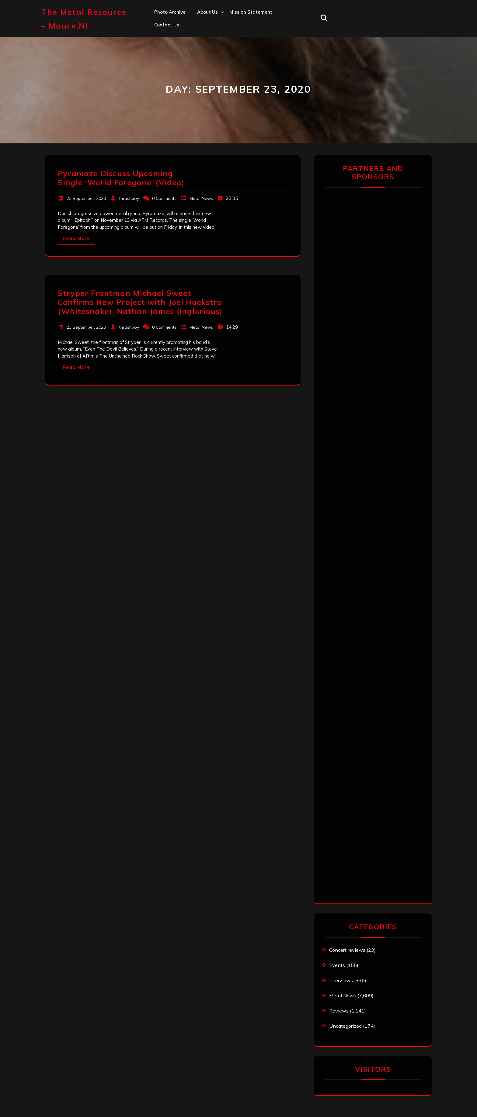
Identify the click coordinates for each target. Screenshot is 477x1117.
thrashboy (129, 198)
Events (337, 965)
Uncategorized (345, 1026)
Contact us (166, 25)
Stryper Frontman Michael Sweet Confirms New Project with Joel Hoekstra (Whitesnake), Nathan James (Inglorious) (140, 302)
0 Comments (164, 198)
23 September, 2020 (86, 198)
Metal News (201, 198)
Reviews (339, 1011)
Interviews (341, 980)
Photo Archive (170, 12)
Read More (76, 238)
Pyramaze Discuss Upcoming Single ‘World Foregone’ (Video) (121, 178)
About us (207, 12)
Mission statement (250, 12)
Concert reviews (347, 950)
